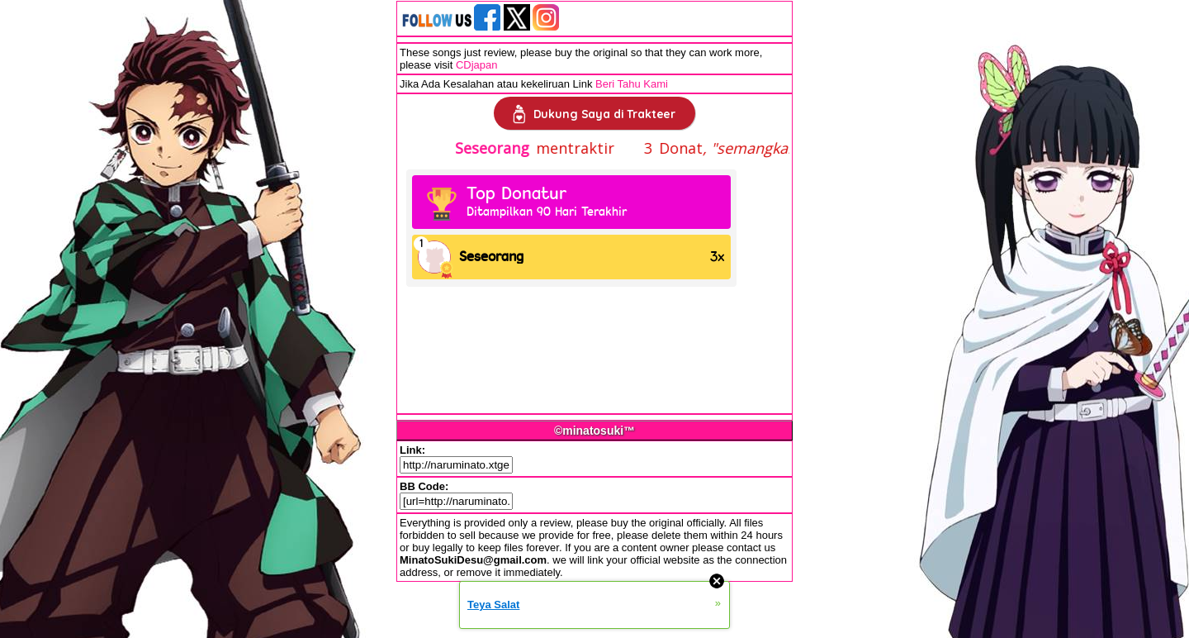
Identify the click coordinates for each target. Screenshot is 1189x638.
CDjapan (477, 65)
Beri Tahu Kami (631, 84)
